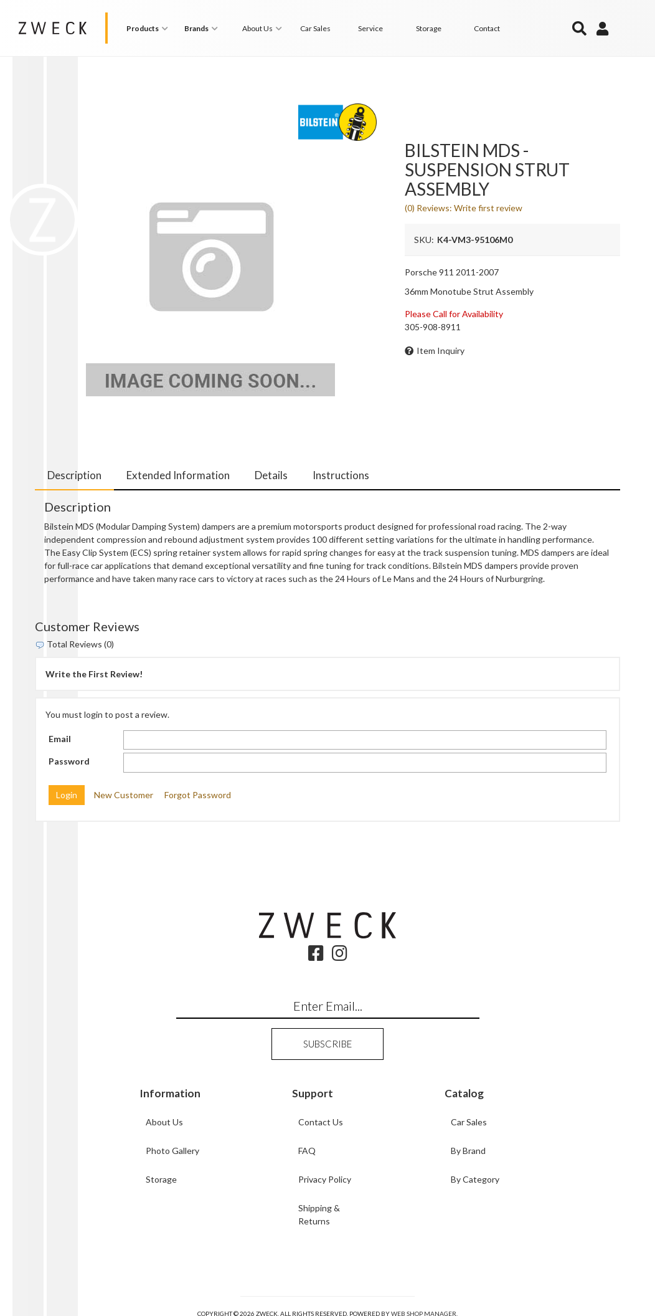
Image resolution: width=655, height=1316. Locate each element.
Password (69, 761)
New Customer (123, 794)
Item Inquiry (440, 350)
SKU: (424, 239)
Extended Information (178, 475)
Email (60, 738)
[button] (149, 28)
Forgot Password (197, 794)
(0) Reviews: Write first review (463, 208)
